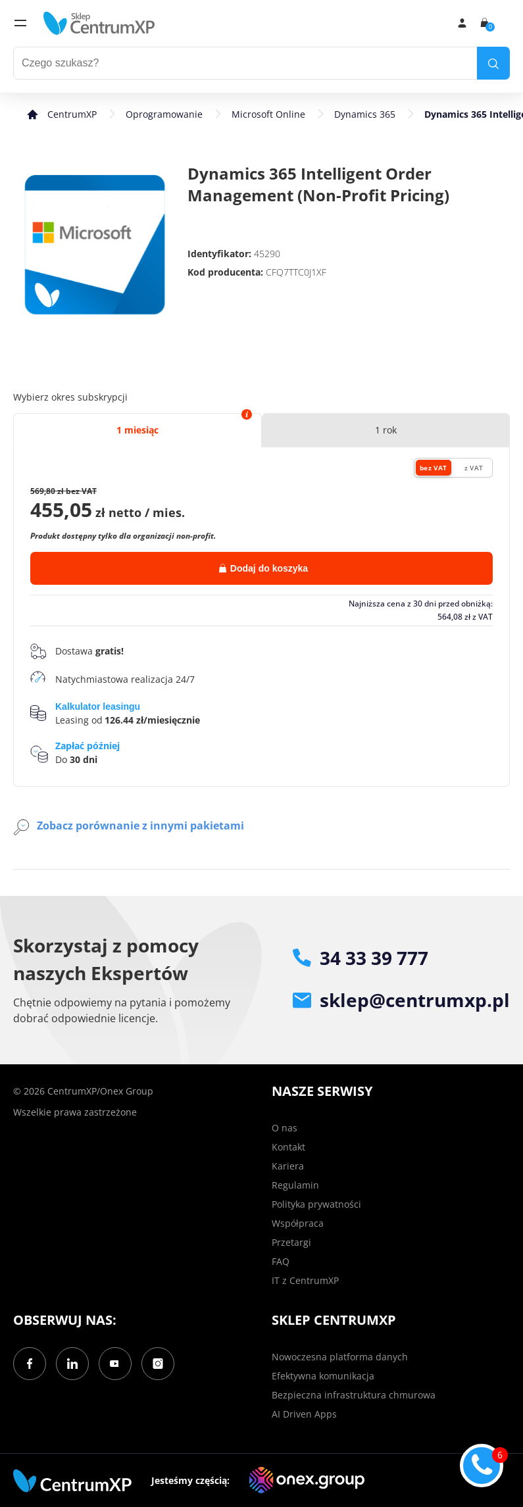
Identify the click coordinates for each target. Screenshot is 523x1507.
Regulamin (295, 1185)
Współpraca (298, 1223)
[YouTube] (115, 1363)
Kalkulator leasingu (97, 706)
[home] (99, 23)
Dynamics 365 (364, 114)
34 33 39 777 (360, 957)
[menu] (20, 23)
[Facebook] (29, 1363)
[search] (493, 63)
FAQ (280, 1261)
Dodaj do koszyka (263, 568)
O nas (284, 1128)
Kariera (288, 1166)
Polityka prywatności (316, 1204)
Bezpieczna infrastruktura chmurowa (354, 1395)
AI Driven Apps (304, 1414)
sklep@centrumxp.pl (401, 999)
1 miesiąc (137, 430)
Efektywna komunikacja (323, 1376)
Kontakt (288, 1147)
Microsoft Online (268, 114)
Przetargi (291, 1242)
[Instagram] (157, 1363)
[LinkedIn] (72, 1363)
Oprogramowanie (164, 114)
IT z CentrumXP (305, 1280)
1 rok (386, 430)
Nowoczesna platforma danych (340, 1356)
